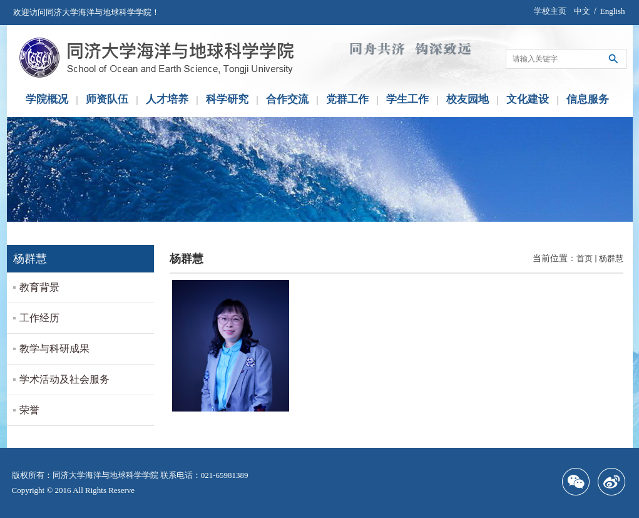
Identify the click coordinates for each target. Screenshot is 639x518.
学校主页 (550, 11)
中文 (582, 11)
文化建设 (527, 99)
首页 (584, 258)
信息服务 (587, 99)
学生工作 (407, 99)
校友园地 (467, 99)
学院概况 (47, 99)
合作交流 (287, 99)
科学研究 (227, 99)
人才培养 (167, 99)
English (612, 11)
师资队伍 (107, 99)
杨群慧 (611, 258)
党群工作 (347, 99)
